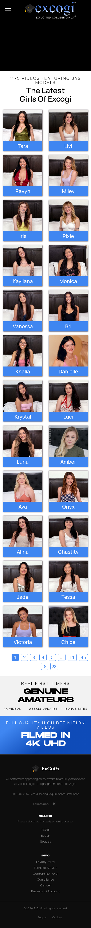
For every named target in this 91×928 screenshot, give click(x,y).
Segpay (45, 841)
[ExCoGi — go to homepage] (45, 768)
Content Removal (45, 874)
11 (72, 657)
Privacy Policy (45, 862)
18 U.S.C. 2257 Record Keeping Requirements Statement (45, 794)
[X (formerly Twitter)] (54, 804)
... (62, 657)
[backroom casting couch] (45, 45)
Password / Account (45, 891)
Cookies (57, 917)
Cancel (45, 885)
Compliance (45, 879)
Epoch (45, 836)
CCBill (46, 830)
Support (42, 917)
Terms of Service (45, 868)
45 (83, 657)
